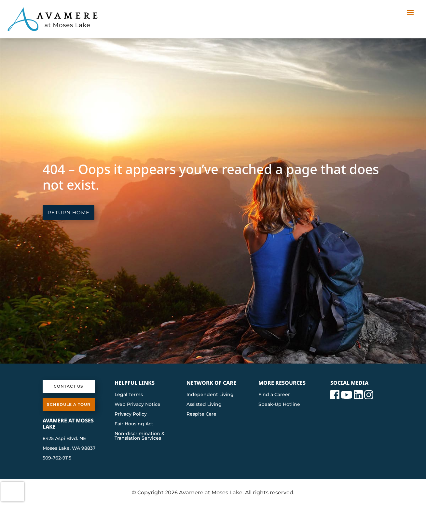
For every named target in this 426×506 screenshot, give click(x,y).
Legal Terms (129, 394)
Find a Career (274, 394)
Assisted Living (204, 404)
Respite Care (201, 414)
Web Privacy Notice (137, 404)
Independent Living (210, 394)
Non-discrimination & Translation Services (140, 436)
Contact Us (68, 386)
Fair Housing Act (134, 424)
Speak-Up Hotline (279, 404)
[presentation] (12, 491)
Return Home (68, 212)
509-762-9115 (57, 458)
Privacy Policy (131, 414)
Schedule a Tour (68, 404)
